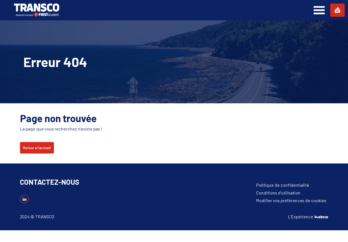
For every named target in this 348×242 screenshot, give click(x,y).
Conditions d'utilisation (278, 192)
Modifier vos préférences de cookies (291, 200)
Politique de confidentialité (282, 185)
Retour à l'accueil (37, 148)
